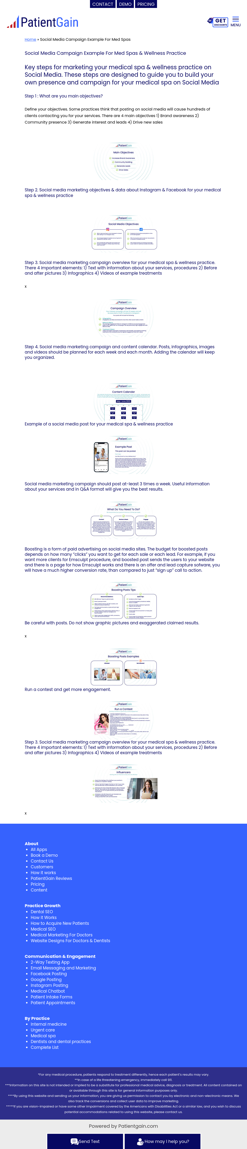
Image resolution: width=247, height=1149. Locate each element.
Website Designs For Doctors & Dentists (70, 941)
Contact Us (42, 861)
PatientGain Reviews (51, 878)
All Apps (39, 849)
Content (39, 890)
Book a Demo (44, 855)
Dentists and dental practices (61, 1042)
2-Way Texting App (50, 962)
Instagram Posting (49, 985)
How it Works (43, 917)
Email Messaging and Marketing (63, 968)
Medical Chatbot (48, 991)
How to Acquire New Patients (60, 923)
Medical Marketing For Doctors (61, 935)
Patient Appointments (53, 1003)
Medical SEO (43, 929)
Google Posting (46, 979)
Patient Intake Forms (51, 997)
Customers (42, 867)
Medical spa (43, 1036)
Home (30, 39)
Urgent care (43, 1030)
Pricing (37, 884)
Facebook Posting (49, 974)
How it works (43, 873)
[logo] (42, 22)
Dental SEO (42, 912)
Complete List (45, 1047)
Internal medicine (49, 1024)
